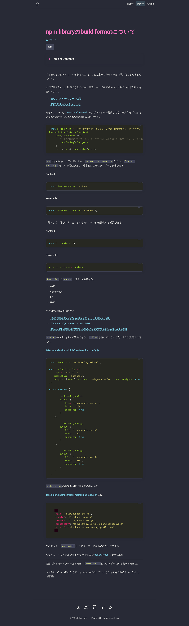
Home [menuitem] (130, 3)
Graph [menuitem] (150, 3)
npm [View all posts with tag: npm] (50, 46)
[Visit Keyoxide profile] (102, 608)
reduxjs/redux (101, 554)
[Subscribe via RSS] (110, 608)
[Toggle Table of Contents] (94, 59)
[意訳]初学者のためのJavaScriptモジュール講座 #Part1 (79, 318)
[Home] (37, 5)
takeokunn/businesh (77, 112)
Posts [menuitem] (140, 3)
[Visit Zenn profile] (78, 608)
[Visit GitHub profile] (94, 608)
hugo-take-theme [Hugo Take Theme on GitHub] (111, 618)
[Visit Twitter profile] (86, 608)
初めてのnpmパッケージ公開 (66, 98)
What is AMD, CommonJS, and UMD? (70, 323)
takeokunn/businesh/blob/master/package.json (71, 494)
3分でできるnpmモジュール (65, 104)
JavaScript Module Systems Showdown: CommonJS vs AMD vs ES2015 (88, 329)
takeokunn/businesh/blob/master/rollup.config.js (72, 350)
